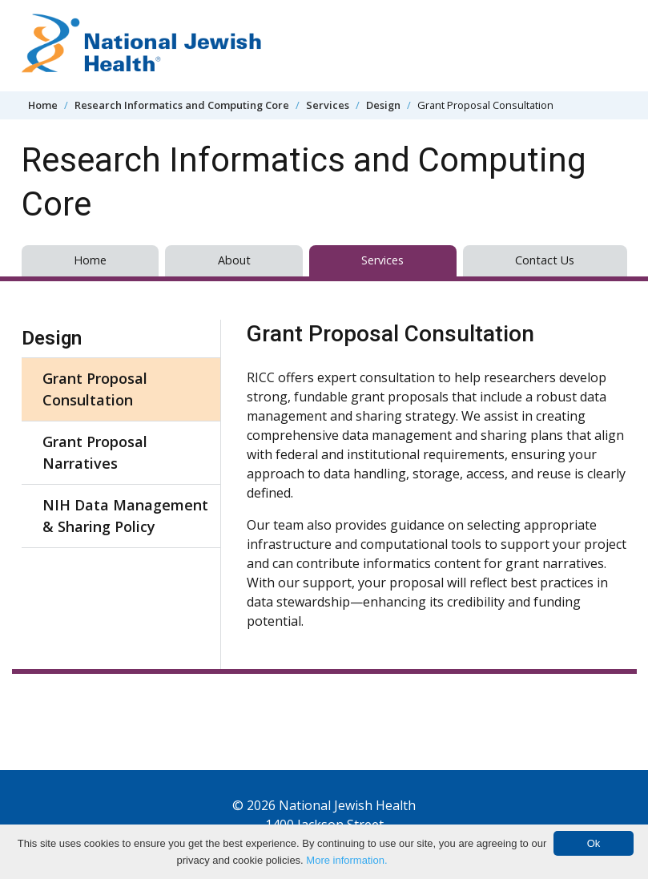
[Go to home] (142, 46)
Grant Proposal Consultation (94, 389)
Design (383, 105)
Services (327, 105)
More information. (346, 860)
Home (43, 105)
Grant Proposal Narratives (94, 452)
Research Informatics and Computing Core (181, 105)
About (234, 260)
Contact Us (544, 260)
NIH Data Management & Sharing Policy (125, 515)
